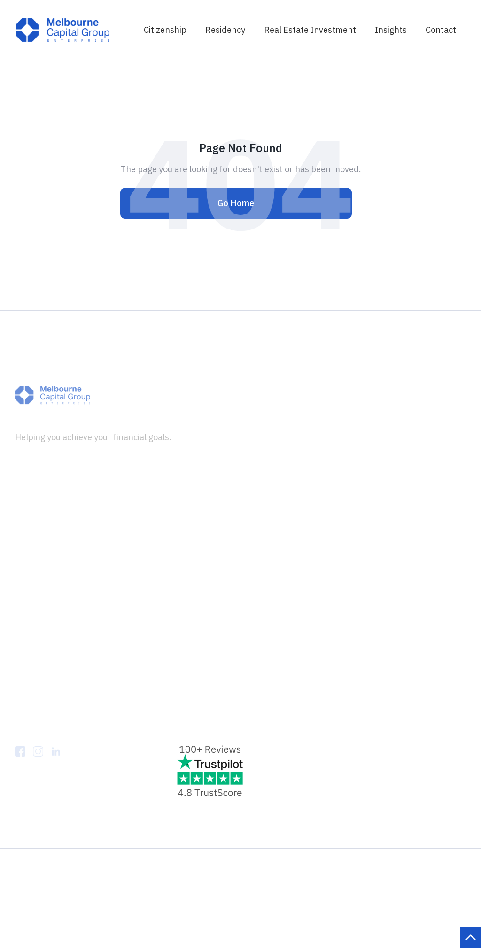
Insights (391, 29)
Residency (225, 29)
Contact (441, 29)
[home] (62, 29)
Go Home (235, 203)
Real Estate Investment (310, 29)
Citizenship (165, 29)
